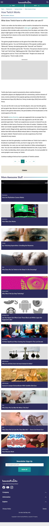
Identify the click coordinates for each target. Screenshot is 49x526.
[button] (24, 492)
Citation (24, 170)
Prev (12, 5)
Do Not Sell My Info (24, 512)
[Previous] (15, 161)
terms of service (13, 117)
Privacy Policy (7, 508)
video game (27, 28)
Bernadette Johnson (8, 15)
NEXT (36, 5)
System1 (31, 516)
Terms (44, 508)
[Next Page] (34, 161)
